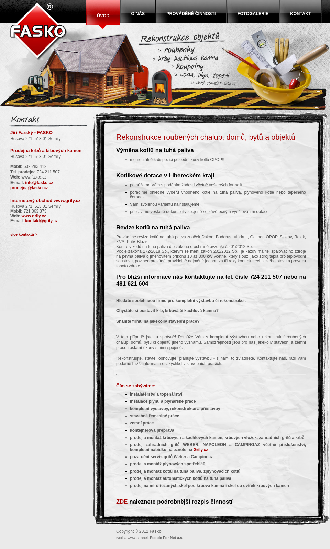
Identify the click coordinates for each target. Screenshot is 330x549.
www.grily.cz (67, 200)
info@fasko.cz (39, 182)
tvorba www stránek (149, 538)
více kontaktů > (23, 234)
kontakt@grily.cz (41, 220)
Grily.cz (201, 449)
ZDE (122, 501)
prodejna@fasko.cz (29, 187)
